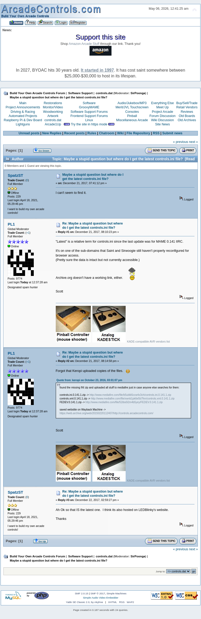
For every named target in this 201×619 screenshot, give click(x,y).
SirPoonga (138, 93)
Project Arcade (162, 112)
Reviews (187, 112)
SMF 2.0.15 (81, 593)
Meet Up (162, 107)
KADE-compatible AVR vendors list (148, 341)
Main (22, 103)
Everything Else (162, 103)
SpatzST (15, 175)
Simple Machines (116, 593)
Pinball (132, 116)
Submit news (172, 133)
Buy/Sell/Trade (186, 103)
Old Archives (187, 120)
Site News (162, 124)
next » (193, 142)
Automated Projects (23, 116)
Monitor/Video (53, 107)
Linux (89, 120)
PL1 (11, 224)
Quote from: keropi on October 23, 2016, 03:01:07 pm (89, 380)
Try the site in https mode (89, 124)
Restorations (53, 103)
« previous (180, 142)
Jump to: (160, 571)
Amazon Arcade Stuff (84, 44)
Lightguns (23, 124)
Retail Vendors (187, 107)
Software (89, 103)
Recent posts (74, 133)
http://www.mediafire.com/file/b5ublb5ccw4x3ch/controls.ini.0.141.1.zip (130, 394)
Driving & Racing (23, 112)
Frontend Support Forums (89, 116)
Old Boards (187, 116)
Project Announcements (22, 107)
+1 (28, 232)
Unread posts (29, 133)
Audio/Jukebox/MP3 (132, 103)
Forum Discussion (162, 116)
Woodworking (53, 112)
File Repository (138, 133)
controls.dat (52, 120)
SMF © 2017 (98, 593)
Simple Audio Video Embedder (100, 597)
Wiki (120, 133)
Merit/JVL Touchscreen (131, 107)
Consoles (132, 112)
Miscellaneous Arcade (132, 120)
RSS (156, 133)
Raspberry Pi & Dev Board (23, 120)
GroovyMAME (89, 107)
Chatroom (106, 133)
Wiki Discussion (162, 120)
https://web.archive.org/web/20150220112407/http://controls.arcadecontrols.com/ (106, 413)
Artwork (52, 116)
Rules (91, 133)
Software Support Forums (89, 112)
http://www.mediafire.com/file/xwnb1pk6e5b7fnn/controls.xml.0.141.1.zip (132, 398)
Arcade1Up (53, 124)
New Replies (51, 133)
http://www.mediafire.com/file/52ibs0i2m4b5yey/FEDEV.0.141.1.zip (124, 402)
